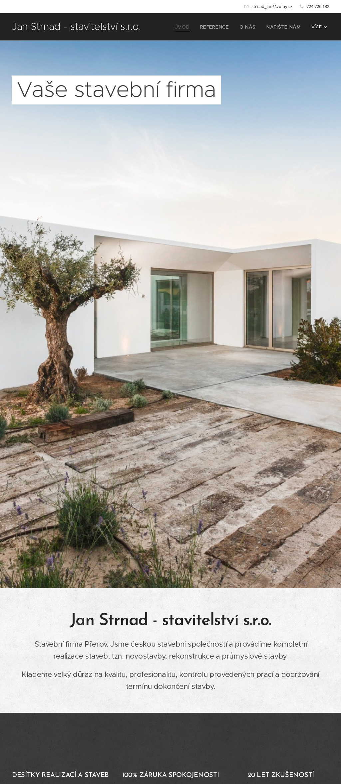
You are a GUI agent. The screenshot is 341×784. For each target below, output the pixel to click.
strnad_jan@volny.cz (271, 6)
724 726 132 (317, 6)
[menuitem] (191, 27)
